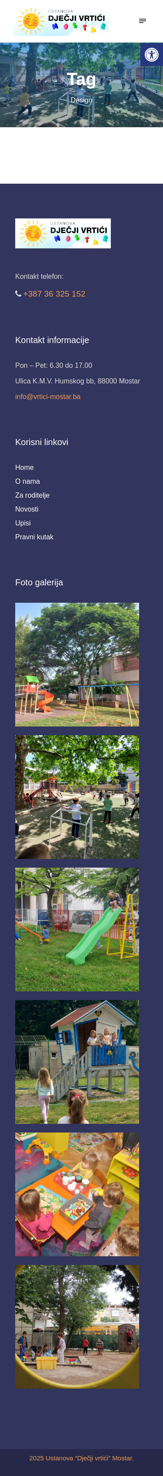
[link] (151, 54)
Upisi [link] (23, 523)
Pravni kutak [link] (34, 537)
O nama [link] (27, 481)
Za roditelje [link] (32, 495)
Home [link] (24, 467)
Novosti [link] (26, 509)
